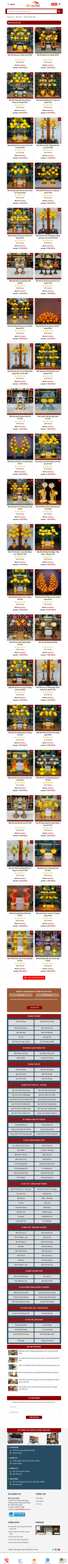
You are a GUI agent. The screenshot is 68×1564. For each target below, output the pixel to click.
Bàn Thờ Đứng (21, 1021)
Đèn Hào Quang (47, 1246)
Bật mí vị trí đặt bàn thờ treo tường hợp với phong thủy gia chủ (39, 1365)
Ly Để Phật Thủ (21, 1221)
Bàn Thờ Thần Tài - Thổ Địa (35, 1085)
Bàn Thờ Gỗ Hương (47, 1069)
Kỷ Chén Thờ (21, 1212)
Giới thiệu (40, 1498)
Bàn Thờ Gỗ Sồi (21, 1079)
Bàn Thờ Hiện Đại (47, 1032)
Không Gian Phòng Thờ (35, 1048)
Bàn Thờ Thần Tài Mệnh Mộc (47, 1104)
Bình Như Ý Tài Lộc (21, 1155)
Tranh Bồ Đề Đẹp (47, 1313)
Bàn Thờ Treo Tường (47, 1021)
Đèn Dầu (21, 1246)
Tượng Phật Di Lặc (21, 1125)
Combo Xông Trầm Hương (47, 1297)
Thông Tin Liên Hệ (47, 1341)
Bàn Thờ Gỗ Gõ (21, 1074)
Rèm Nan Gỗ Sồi (47, 1281)
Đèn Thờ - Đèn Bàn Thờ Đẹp (34, 1227)
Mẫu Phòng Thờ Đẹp (21, 1053)
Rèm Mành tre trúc (21, 1281)
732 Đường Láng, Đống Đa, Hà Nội (24, 1450)
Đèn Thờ (19, 17)
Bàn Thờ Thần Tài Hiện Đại (47, 1090)
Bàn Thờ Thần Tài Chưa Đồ (47, 1099)
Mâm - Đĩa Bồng (47, 1198)
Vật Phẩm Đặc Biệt (47, 1173)
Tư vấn (39, 1504)
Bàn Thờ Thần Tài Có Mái (47, 1095)
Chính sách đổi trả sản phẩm (18, 1539)
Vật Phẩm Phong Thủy (35, 1140)
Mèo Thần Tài (47, 1155)
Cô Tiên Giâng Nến (21, 1164)
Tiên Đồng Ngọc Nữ (20, 1168)
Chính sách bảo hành (16, 1537)
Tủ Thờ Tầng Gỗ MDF (47, 1042)
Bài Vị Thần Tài (47, 1145)
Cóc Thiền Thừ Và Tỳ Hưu (21, 1145)
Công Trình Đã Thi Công (21, 1334)
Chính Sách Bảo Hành (47, 1334)
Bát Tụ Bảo (21, 1150)
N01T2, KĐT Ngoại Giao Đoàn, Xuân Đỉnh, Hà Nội (28, 1482)
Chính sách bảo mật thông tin (19, 1542)
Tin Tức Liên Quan (35, 1320)
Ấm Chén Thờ (20, 1194)
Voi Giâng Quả (47, 1168)
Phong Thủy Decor (47, 1177)
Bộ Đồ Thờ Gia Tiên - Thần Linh (21, 1189)
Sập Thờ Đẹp (21, 1058)
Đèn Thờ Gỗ (47, 1237)
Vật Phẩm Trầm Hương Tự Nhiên (35, 1287)
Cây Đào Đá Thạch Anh (47, 1164)
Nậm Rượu (46, 1207)
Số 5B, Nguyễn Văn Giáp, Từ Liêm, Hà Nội (26, 1461)
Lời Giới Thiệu (47, 1325)
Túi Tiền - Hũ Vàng (47, 1150)
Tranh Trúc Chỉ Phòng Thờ (21, 1313)
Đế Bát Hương (47, 1212)
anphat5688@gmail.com (22, 1509)
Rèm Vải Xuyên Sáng (21, 1276)
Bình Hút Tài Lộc (20, 1159)
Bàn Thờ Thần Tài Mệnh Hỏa (47, 1108)
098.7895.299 (17, 1474)
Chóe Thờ (47, 1203)
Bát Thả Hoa (47, 1159)
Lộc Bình (21, 1216)
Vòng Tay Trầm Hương (21, 1297)
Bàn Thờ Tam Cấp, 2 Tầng (21, 1042)
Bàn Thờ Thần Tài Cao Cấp (21, 1090)
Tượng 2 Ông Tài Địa (47, 1129)
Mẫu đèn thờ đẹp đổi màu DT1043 (20, 823)
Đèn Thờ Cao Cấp (47, 1242)
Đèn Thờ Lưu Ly (21, 1233)
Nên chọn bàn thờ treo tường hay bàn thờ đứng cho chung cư (39, 1372)
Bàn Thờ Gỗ (35, 1064)
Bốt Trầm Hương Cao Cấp (21, 1302)
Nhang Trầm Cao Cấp (21, 1292)
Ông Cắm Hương (21, 1207)
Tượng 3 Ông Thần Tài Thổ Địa (21, 1129)
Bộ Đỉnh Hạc (47, 1194)
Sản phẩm (40, 1501)
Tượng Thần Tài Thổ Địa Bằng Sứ (47, 1134)
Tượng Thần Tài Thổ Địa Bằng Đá (21, 1134)
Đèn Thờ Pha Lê (21, 1242)
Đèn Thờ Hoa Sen (47, 1233)
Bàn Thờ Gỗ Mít (47, 1074)
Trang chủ (10, 17)
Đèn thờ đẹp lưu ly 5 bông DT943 (48, 55)
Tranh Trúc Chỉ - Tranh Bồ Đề (35, 1308)
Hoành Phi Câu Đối (47, 1058)
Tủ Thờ (21, 1037)
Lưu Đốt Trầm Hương (47, 1302)
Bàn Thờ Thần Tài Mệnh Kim (21, 1104)
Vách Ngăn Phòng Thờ (47, 1053)
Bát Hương (21, 1198)
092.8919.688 (17, 1484)
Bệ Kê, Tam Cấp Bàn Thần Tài (47, 1113)
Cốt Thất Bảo (21, 1177)
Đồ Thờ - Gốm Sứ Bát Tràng (35, 1184)
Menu (11, 4)
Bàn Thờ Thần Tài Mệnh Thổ (21, 1113)
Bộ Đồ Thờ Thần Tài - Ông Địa (47, 1189)
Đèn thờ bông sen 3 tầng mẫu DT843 (20, 55)
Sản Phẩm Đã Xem (21, 1329)
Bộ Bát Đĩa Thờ (47, 1216)
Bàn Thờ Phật (20, 1032)
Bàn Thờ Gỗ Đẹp (47, 1079)
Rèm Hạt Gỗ (47, 1276)
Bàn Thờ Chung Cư (21, 1028)
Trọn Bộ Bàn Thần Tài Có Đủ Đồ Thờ (21, 1099)
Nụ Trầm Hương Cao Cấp (47, 1292)
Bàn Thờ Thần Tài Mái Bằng (21, 1095)
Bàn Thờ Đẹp (35, 1016)
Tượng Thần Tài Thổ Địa (35, 1119)
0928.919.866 (17, 1463)
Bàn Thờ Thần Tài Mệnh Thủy (21, 1108)
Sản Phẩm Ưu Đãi (21, 1325)
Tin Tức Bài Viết (47, 1329)
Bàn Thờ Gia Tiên (47, 1028)
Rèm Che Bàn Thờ (35, 1271)
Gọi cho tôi (34, 1008)
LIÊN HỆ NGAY (34, 1417)
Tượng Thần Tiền (47, 1125)
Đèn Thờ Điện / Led (21, 1237)
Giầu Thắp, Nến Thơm (21, 1173)
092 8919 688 (17, 1453)
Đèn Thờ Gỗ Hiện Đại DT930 (48, 642)
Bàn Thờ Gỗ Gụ (21, 1069)
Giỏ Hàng (21, 1341)
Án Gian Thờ (47, 1037)
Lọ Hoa (21, 1203)
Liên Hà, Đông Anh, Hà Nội (21, 1471)
